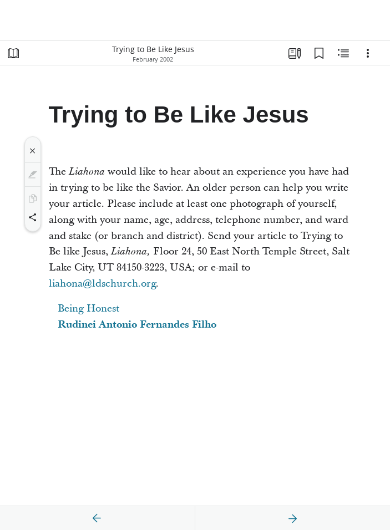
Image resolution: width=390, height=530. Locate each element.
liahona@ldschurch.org (102, 284)
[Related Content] (343, 53)
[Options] (368, 53)
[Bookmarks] (319, 53)
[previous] (97, 518)
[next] (292, 518)
